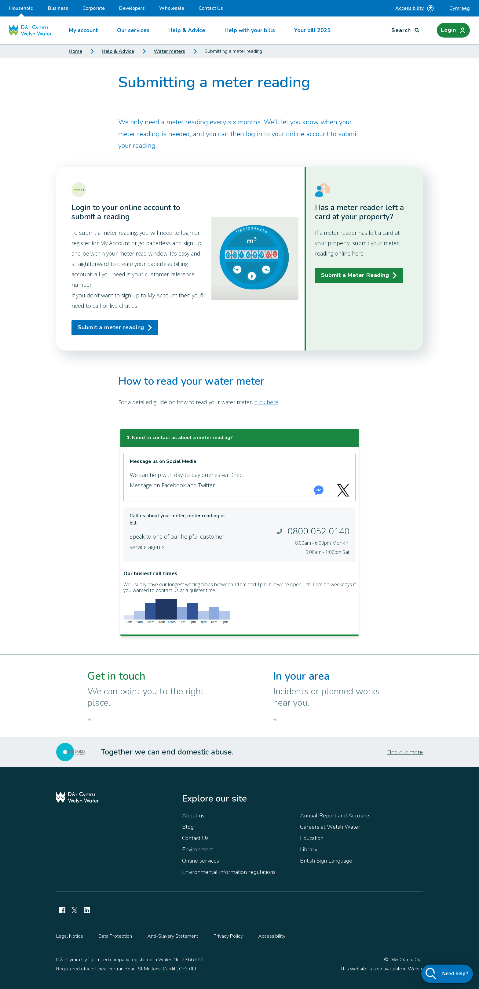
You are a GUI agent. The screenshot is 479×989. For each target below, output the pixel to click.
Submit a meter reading (111, 327)
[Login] (453, 30)
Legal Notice (69, 936)
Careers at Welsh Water (330, 827)
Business (58, 8)
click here (266, 402)
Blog (188, 827)
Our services (133, 30)
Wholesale (171, 8)
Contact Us (211, 8)
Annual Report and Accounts (335, 815)
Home (75, 51)
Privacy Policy (228, 936)
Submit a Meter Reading (355, 275)
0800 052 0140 (318, 531)
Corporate (93, 8)
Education (312, 838)
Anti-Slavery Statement (172, 936)
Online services (200, 860)
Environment (197, 849)
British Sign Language (326, 860)
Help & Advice (186, 30)
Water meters (169, 51)
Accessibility (414, 8)
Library (308, 849)
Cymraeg (459, 8)
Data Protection (115, 936)
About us (193, 815)
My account (83, 30)
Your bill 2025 (312, 30)
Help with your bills (250, 30)
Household (21, 10)
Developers (132, 8)
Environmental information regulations (229, 872)
